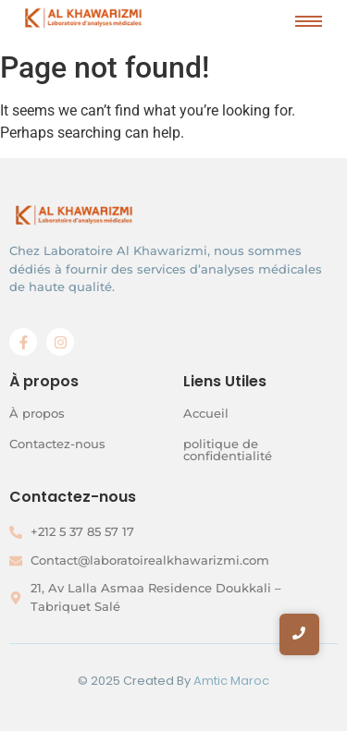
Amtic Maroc (231, 680)
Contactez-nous (57, 443)
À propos (37, 413)
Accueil (206, 413)
